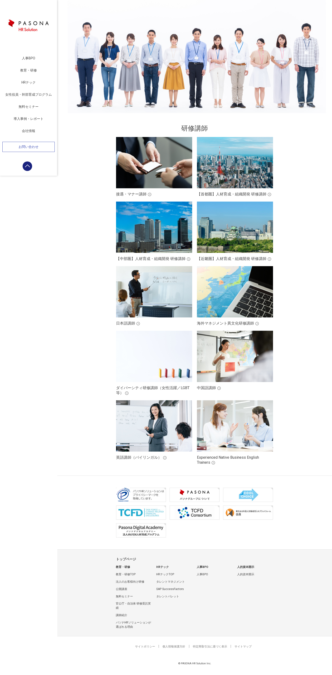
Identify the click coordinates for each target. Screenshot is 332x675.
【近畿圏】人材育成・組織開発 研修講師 (231, 258)
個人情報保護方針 (173, 646)
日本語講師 (125, 323)
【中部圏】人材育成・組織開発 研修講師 (151, 258)
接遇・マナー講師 (131, 194)
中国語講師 (206, 388)
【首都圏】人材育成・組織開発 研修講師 (231, 194)
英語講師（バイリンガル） (139, 457)
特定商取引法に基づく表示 (210, 646)
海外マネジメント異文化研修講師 (225, 323)
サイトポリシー (145, 646)
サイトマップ (243, 646)
